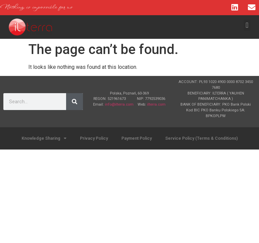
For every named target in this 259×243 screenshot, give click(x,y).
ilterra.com (156, 104)
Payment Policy (136, 138)
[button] (247, 25)
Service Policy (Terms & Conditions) (201, 138)
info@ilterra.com (119, 104)
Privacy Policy (94, 138)
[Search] (74, 101)
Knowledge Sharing (44, 138)
